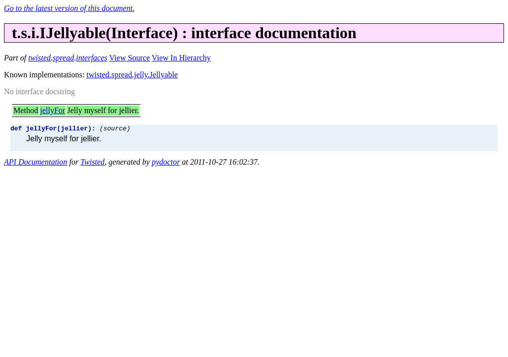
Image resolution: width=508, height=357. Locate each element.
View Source (129, 58)
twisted (39, 58)
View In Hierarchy (181, 58)
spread (63, 58)
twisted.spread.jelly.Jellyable (132, 74)
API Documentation (35, 163)
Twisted (92, 163)
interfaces (91, 58)
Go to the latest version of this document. (69, 8)
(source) (114, 129)
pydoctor (166, 163)
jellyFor (52, 110)
